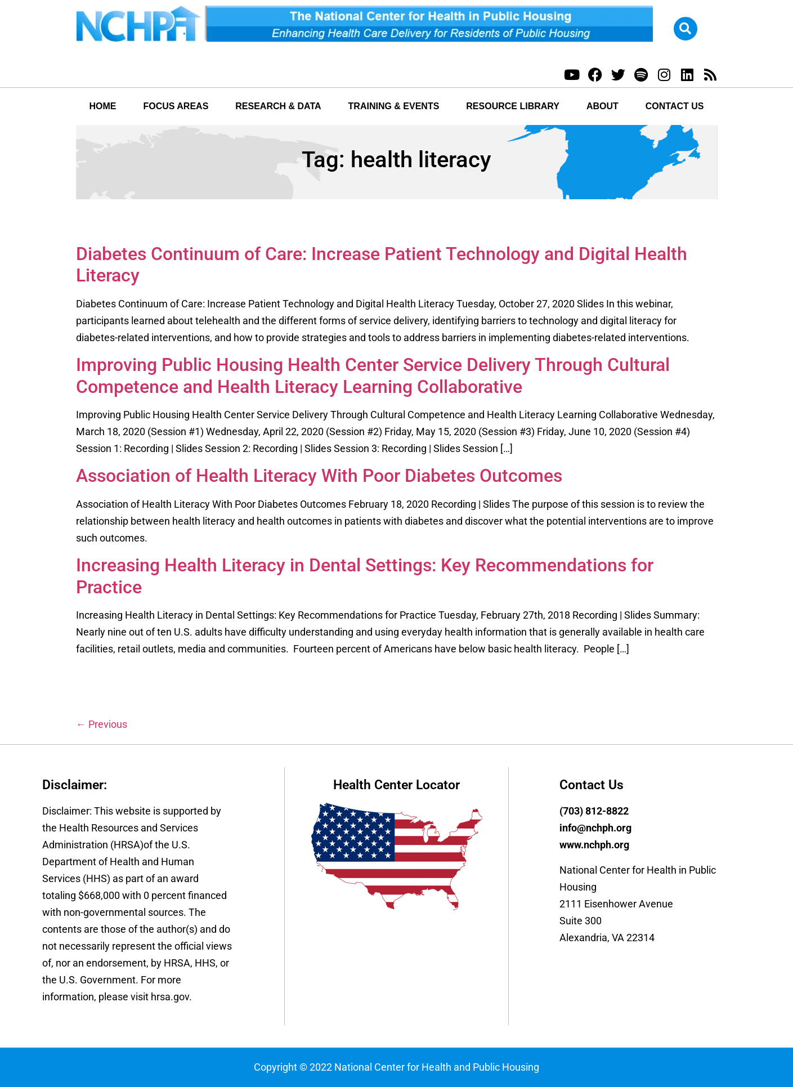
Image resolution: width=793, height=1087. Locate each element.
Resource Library (512, 106)
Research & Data (278, 106)
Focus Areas (175, 106)
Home (102, 106)
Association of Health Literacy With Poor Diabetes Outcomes (319, 475)
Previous (101, 724)
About (602, 106)
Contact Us (675, 106)
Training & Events (394, 106)
